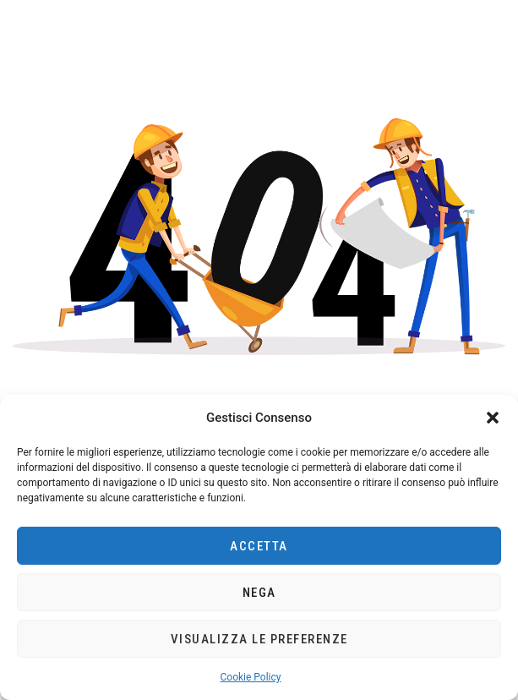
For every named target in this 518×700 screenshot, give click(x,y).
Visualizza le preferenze (259, 639)
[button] (492, 417)
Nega (259, 592)
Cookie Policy (251, 677)
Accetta (259, 546)
